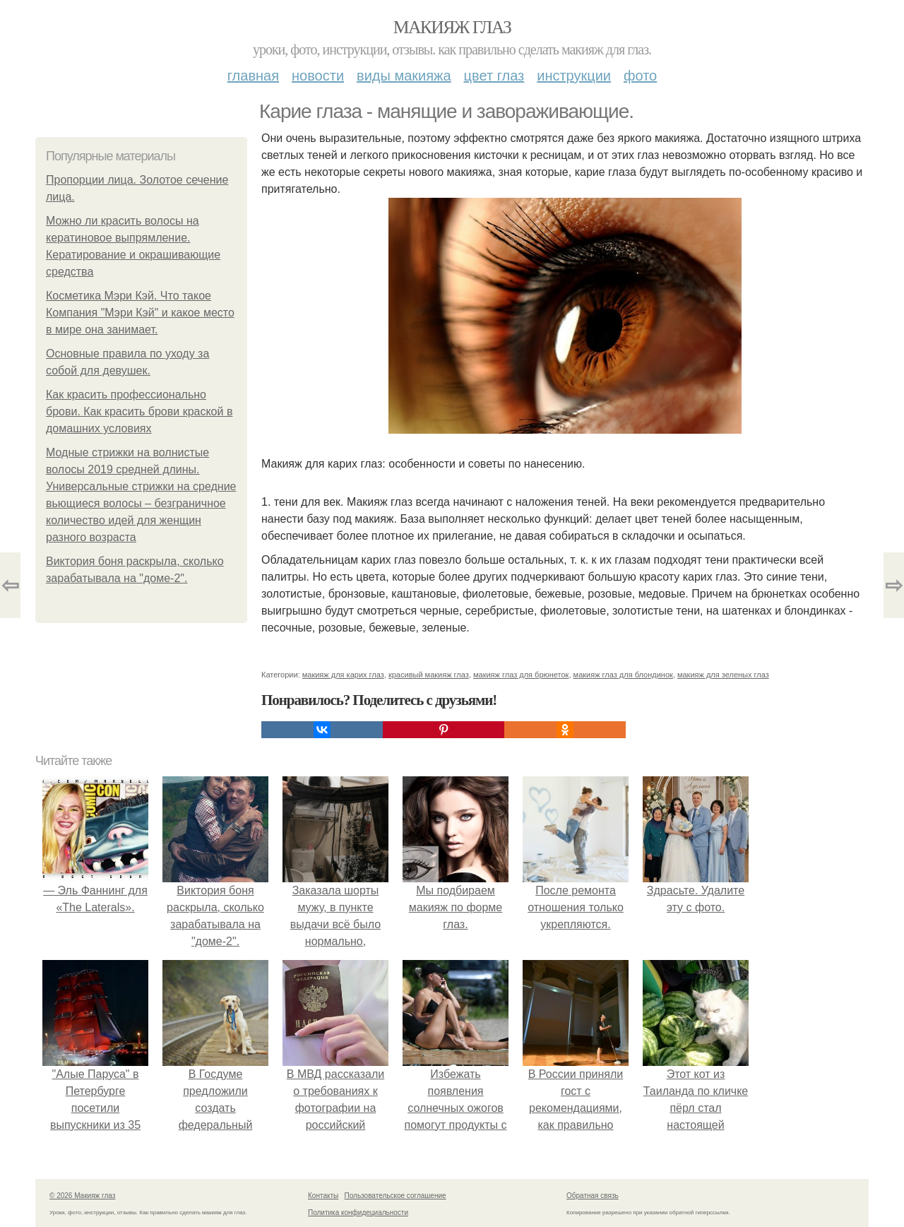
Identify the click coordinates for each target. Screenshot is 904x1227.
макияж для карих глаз (343, 674)
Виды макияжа (404, 75)
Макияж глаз (452, 27)
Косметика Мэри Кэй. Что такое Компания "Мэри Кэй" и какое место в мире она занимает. (140, 313)
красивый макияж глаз (428, 674)
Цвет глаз (494, 75)
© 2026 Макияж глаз (82, 1195)
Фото (640, 75)
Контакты (323, 1195)
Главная (253, 75)
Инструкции (574, 75)
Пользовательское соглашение (395, 1195)
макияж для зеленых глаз (723, 674)
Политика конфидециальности (358, 1212)
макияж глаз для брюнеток (521, 674)
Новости (318, 75)
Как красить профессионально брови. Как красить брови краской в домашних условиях (139, 411)
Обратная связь (592, 1195)
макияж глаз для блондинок (623, 674)
